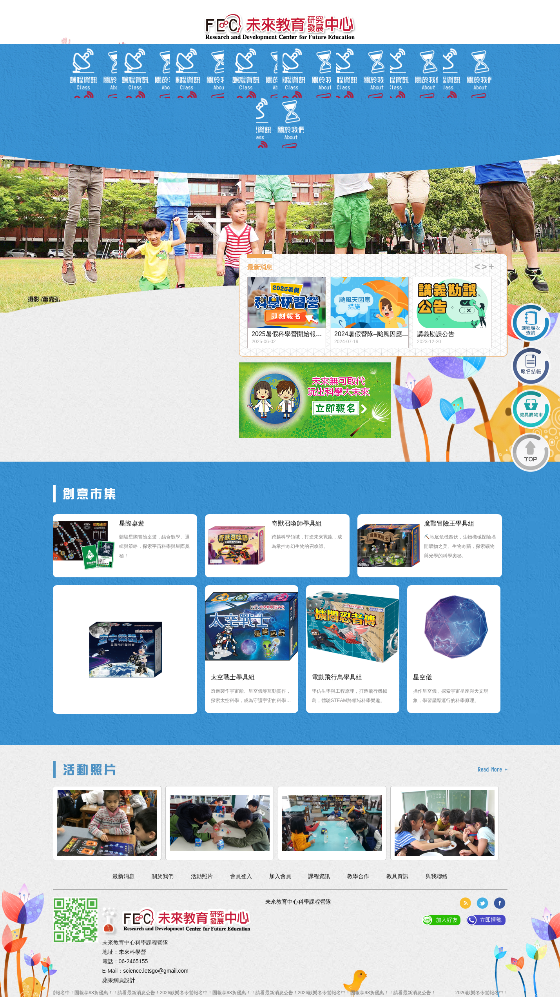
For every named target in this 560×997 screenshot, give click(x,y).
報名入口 (280, 69)
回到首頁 (62, 6)
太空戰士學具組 (233, 677)
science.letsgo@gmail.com (155, 971)
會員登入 (85, 6)
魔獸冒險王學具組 (449, 523)
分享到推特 (482, 903)
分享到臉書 (500, 903)
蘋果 (107, 980)
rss (465, 903)
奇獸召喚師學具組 (297, 523)
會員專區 (202, 69)
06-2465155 (133, 961)
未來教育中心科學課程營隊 (298, 902)
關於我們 (124, 69)
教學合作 (357, 69)
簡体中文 (132, 6)
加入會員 (109, 6)
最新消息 (163, 69)
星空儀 (422, 677)
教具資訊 (318, 69)
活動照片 (396, 69)
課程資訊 (241, 69)
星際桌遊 (131, 523)
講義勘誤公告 (436, 334)
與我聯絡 (435, 69)
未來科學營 (132, 952)
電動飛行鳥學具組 (337, 677)
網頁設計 (124, 980)
